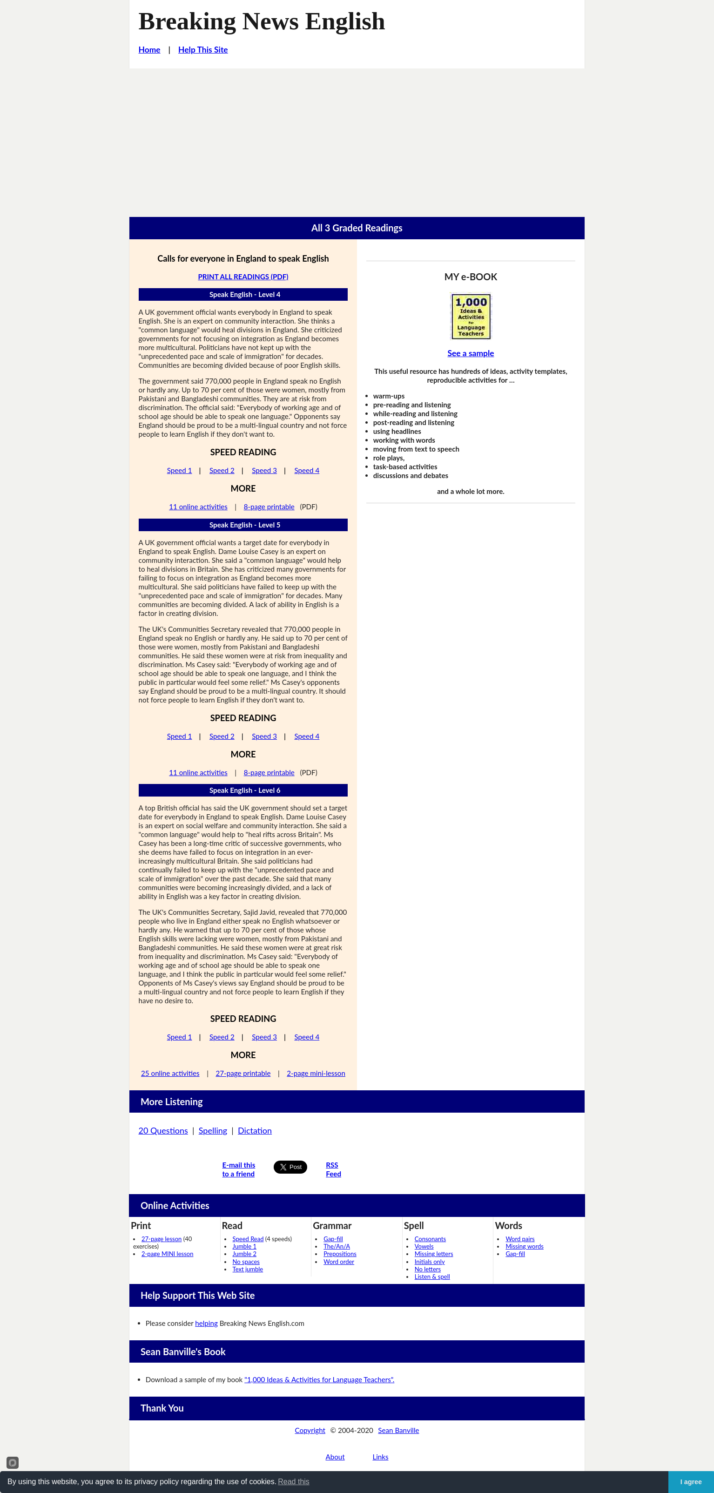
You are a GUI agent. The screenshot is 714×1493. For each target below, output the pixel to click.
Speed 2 (222, 470)
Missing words (524, 1246)
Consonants (430, 1239)
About (334, 1456)
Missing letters (434, 1253)
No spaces (246, 1261)
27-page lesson (161, 1239)
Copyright (310, 1430)
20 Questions (163, 1130)
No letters (428, 1269)
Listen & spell (432, 1276)
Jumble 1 (244, 1246)
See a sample (470, 353)
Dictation (255, 1130)
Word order (338, 1261)
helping (206, 1323)
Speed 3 (264, 470)
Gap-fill (333, 1239)
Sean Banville (398, 1430)
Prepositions (340, 1253)
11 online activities (198, 506)
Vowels (424, 1246)
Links (380, 1456)
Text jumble (248, 1269)
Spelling (213, 1130)
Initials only (430, 1261)
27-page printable (243, 1073)
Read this (294, 1482)
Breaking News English (262, 21)
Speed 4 (307, 470)
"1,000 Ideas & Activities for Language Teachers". (319, 1379)
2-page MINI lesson (167, 1253)
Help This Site (203, 49)
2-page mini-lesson (316, 1073)
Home (150, 49)
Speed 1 (179, 470)
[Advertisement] (357, 138)
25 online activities (170, 1073)
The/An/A (336, 1246)
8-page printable (269, 506)
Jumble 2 (244, 1253)
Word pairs (519, 1239)
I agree (691, 1482)
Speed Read (248, 1239)
